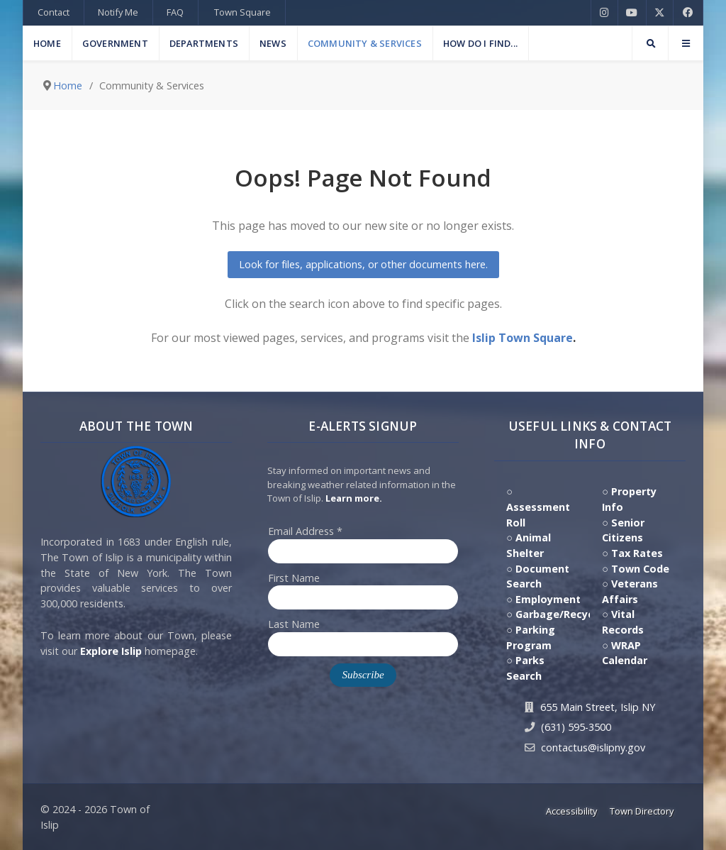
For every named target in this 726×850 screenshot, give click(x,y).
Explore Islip (111, 651)
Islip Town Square (522, 338)
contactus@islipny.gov (593, 747)
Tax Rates (637, 553)
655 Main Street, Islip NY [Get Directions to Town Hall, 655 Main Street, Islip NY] (597, 707)
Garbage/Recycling (564, 614)
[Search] (650, 43)
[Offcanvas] (685, 43)
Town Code (640, 568)
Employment (548, 599)
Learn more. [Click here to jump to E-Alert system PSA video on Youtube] (353, 498)
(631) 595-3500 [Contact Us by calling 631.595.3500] (576, 727)
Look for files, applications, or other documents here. (363, 264)
